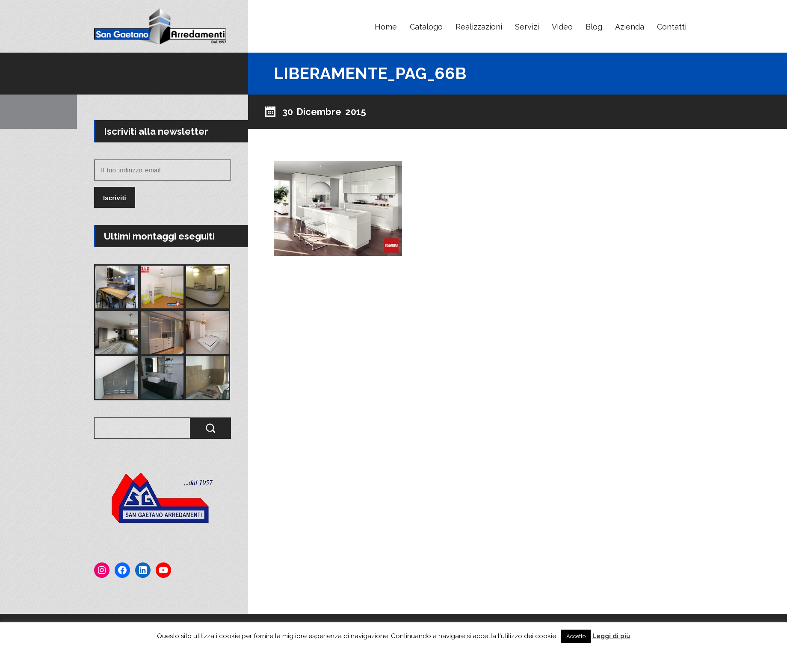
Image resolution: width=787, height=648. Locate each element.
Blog (594, 26)
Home (386, 26)
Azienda (629, 26)
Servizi (527, 26)
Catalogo (426, 26)
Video (562, 26)
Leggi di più (611, 636)
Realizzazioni (479, 26)
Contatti (671, 26)
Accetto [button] (576, 636)
